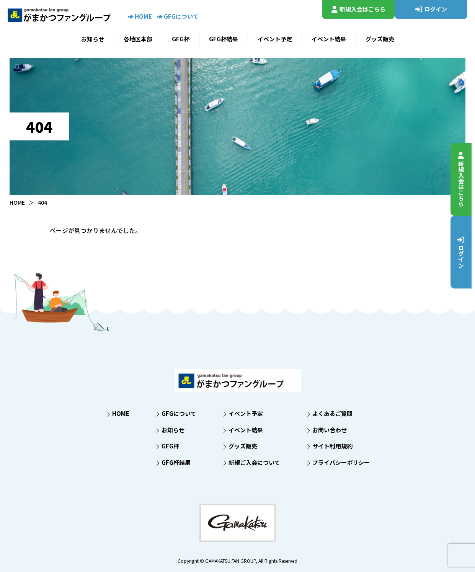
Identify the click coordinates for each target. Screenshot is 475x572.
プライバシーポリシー (341, 462)
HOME (140, 16)
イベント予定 (275, 39)
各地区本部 (138, 39)
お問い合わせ (329, 430)
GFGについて (178, 16)
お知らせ (92, 39)
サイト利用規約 (332, 446)
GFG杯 (180, 39)
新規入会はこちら (465, 179)
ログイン (465, 252)
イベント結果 (329, 39)
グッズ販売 (380, 39)
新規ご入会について (254, 462)
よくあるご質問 (332, 413)
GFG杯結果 (223, 39)
